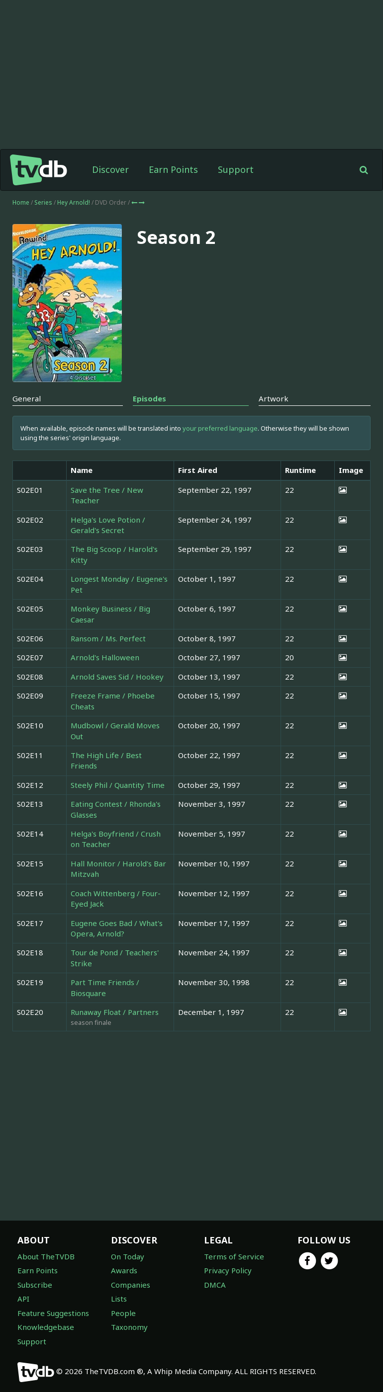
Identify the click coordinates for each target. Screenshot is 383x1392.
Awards (124, 1270)
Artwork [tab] (273, 398)
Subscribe (34, 1285)
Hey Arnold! (74, 202)
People (123, 1313)
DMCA (215, 1285)
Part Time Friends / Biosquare (105, 987)
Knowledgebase (45, 1327)
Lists (119, 1299)
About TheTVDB (46, 1256)
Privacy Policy (228, 1270)
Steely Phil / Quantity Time (118, 785)
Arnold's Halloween (105, 657)
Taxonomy (129, 1327)
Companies (130, 1285)
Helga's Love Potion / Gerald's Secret (108, 525)
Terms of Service (234, 1256)
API (23, 1299)
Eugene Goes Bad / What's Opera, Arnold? (117, 928)
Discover (110, 169)
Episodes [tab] (149, 398)
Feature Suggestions (53, 1313)
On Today (127, 1256)
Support (236, 169)
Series (43, 202)
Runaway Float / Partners (115, 1012)
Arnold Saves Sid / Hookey (117, 677)
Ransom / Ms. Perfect (108, 638)
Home (20, 202)
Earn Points (173, 169)
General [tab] (26, 398)
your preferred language (220, 428)
